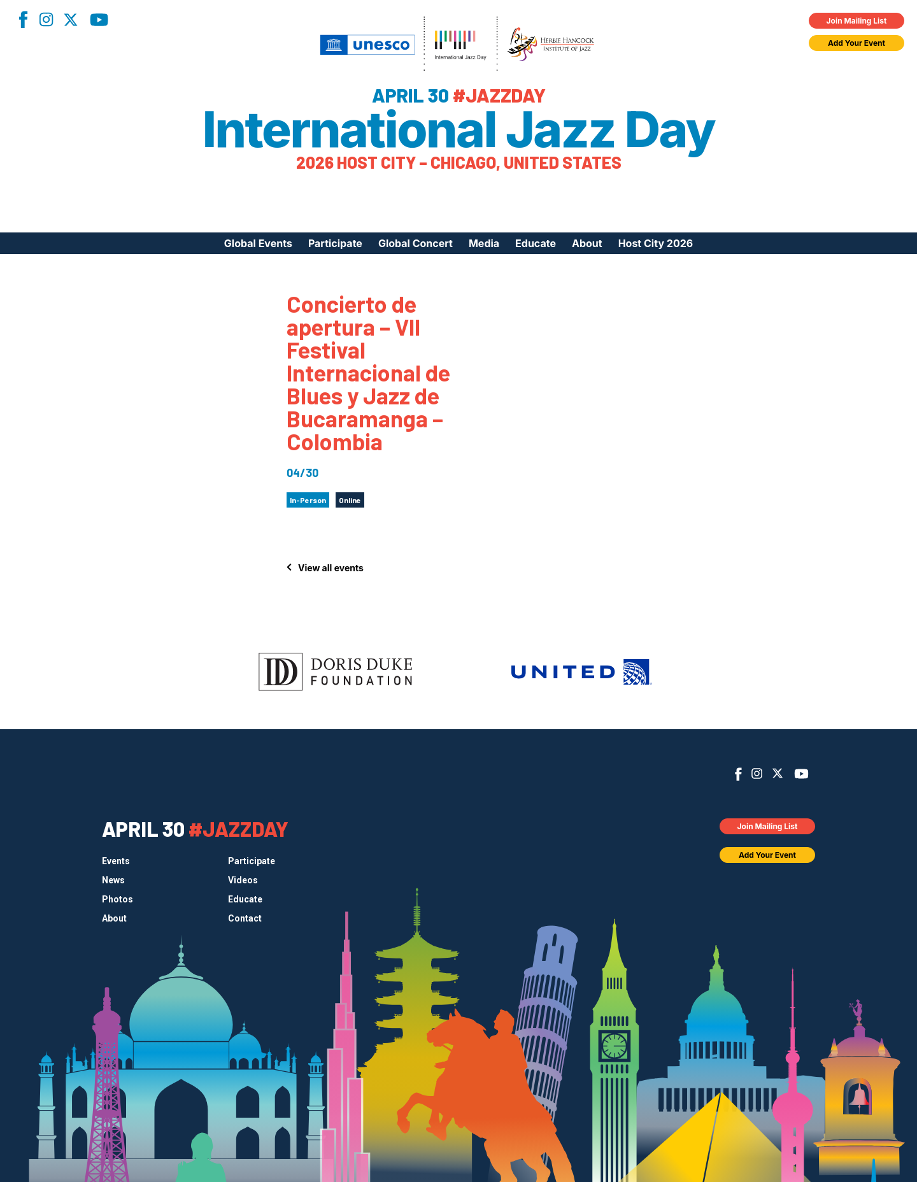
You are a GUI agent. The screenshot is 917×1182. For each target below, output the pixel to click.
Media (484, 243)
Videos (243, 880)
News (113, 880)
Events (116, 861)
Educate (535, 243)
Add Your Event (856, 43)
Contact (245, 918)
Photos (117, 899)
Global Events (258, 243)
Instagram (45, 19)
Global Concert (415, 243)
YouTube (99, 19)
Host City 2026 (655, 243)
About (587, 243)
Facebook (23, 19)
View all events (331, 567)
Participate (335, 243)
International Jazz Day (459, 129)
